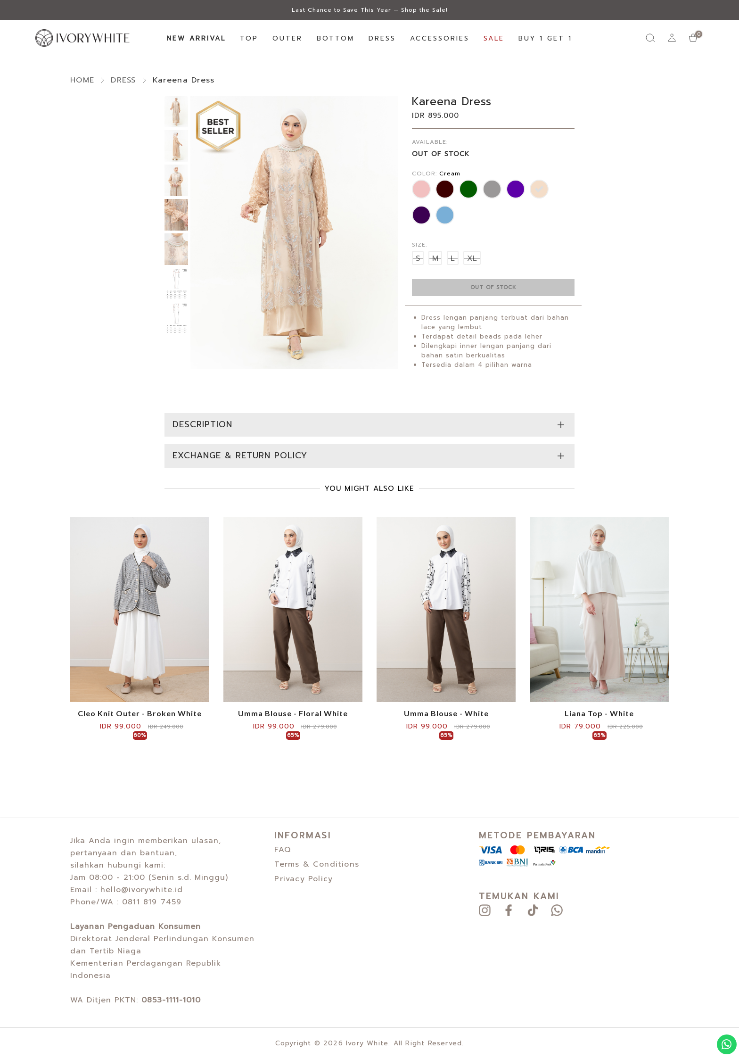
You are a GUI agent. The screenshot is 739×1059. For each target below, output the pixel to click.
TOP (249, 38)
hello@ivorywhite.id (141, 889)
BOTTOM (335, 38)
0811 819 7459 (152, 902)
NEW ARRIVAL (196, 38)
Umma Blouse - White (446, 713)
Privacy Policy (303, 879)
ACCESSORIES (439, 38)
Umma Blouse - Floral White (293, 713)
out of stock (493, 287)
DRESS (382, 38)
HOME (82, 80)
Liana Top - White (599, 713)
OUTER (287, 38)
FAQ (282, 849)
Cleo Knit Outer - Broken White (140, 713)
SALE (494, 38)
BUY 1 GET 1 (545, 38)
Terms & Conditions (316, 864)
